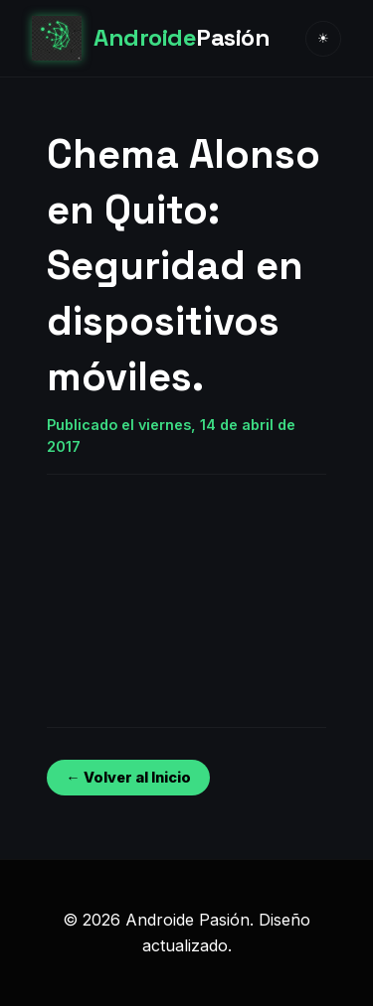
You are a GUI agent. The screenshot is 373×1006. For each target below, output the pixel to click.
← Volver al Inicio (128, 777)
